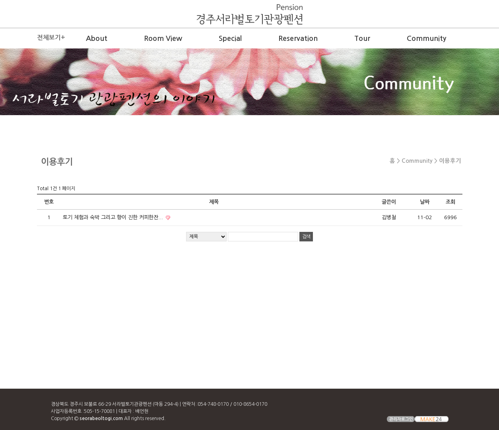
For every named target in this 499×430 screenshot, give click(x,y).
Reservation (298, 38)
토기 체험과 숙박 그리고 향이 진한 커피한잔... (114, 217)
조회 (450, 201)
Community (426, 38)
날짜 (424, 201)
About (96, 38)
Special (230, 38)
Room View (163, 38)
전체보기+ (51, 37)
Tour (362, 38)
